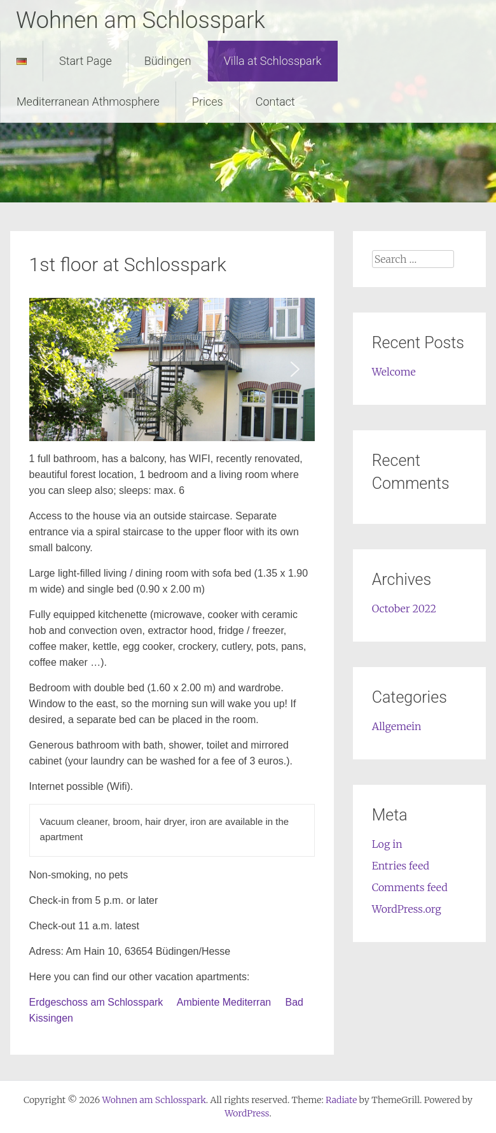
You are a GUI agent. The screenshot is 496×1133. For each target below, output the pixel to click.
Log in (387, 844)
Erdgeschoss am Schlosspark (97, 1002)
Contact (275, 101)
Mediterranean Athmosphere (88, 101)
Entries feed (400, 865)
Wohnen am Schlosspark (140, 20)
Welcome (394, 371)
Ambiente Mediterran (224, 1002)
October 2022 (404, 608)
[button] (49, 369)
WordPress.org (406, 909)
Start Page (85, 60)
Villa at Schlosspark (273, 60)
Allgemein (397, 726)
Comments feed (410, 887)
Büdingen (167, 60)
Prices (207, 101)
